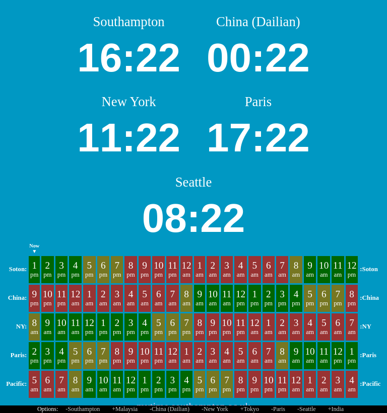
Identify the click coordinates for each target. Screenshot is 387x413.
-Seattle (306, 408)
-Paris (278, 408)
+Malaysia (125, 408)
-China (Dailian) (169, 408)
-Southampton (83, 408)
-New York (215, 408)
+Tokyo (249, 408)
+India (336, 408)
